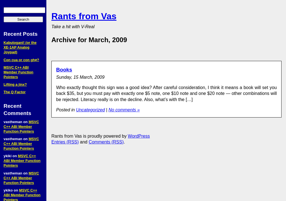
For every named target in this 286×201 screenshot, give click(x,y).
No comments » (124, 109)
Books (64, 70)
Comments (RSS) (106, 142)
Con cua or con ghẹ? (21, 60)
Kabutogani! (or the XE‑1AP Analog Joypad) (20, 47)
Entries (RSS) (65, 142)
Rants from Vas (83, 16)
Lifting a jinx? (15, 84)
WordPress (139, 136)
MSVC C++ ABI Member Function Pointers (19, 72)
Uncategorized (90, 109)
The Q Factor (15, 92)
